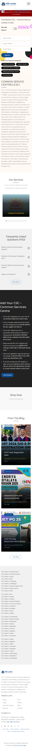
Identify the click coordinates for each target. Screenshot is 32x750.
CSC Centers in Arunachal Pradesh (10, 574)
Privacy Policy (6, 729)
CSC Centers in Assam (7, 576)
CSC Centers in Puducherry (8, 635)
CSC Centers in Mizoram (8, 628)
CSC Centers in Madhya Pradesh (10, 619)
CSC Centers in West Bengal (9, 658)
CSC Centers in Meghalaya (8, 626)
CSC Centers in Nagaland (8, 631)
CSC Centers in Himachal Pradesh (10, 601)
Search (7, 55)
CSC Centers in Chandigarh (8, 581)
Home (5, 700)
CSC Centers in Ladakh (7, 613)
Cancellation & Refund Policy (18, 731)
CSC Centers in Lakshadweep (9, 616)
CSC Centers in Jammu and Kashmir (11, 603)
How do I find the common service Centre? (15, 266)
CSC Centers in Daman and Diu (9, 588)
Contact (20, 708)
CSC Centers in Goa (6, 594)
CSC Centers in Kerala (7, 611)
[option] (16, 206)
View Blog (16, 557)
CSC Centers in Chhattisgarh (9, 583)
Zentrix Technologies (20, 745)
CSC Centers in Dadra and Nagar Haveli (12, 586)
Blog (18, 705)
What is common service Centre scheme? (15, 248)
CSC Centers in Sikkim (7, 644)
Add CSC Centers (8, 705)
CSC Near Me (24, 27)
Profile (19, 702)
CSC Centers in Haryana (7, 599)
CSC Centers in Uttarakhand (8, 655)
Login (7, 11)
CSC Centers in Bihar (7, 579)
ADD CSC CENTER (22, 11)
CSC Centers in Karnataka (8, 608)
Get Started (7, 375)
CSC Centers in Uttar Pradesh (9, 653)
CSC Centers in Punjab (7, 639)
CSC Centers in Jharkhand (8, 606)
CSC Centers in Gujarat (7, 596)
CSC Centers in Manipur (7, 624)
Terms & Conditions (14, 729)
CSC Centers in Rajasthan (8, 641)
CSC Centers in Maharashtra (8, 621)
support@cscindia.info (13, 722)
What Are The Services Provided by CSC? (15, 257)
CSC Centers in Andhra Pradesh (10, 571)
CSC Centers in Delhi (7, 590)
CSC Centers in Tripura (7, 651)
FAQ (18, 700)
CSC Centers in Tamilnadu (8, 646)
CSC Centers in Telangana (8, 648)
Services (5, 708)
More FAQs (15, 282)
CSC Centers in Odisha (7, 633)
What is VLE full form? (15, 274)
